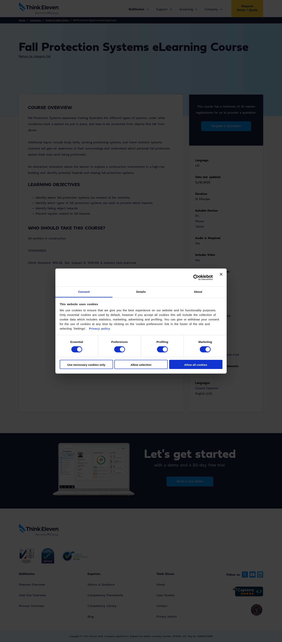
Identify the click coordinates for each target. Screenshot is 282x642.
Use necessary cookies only (86, 364)
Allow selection (141, 364)
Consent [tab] (84, 291)
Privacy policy (99, 328)
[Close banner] (221, 277)
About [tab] (198, 291)
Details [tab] (141, 291)
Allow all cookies (195, 364)
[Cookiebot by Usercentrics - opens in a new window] (196, 277)
